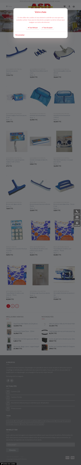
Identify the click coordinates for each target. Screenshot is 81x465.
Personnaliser (20, 35)
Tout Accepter (47, 27)
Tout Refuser (33, 27)
